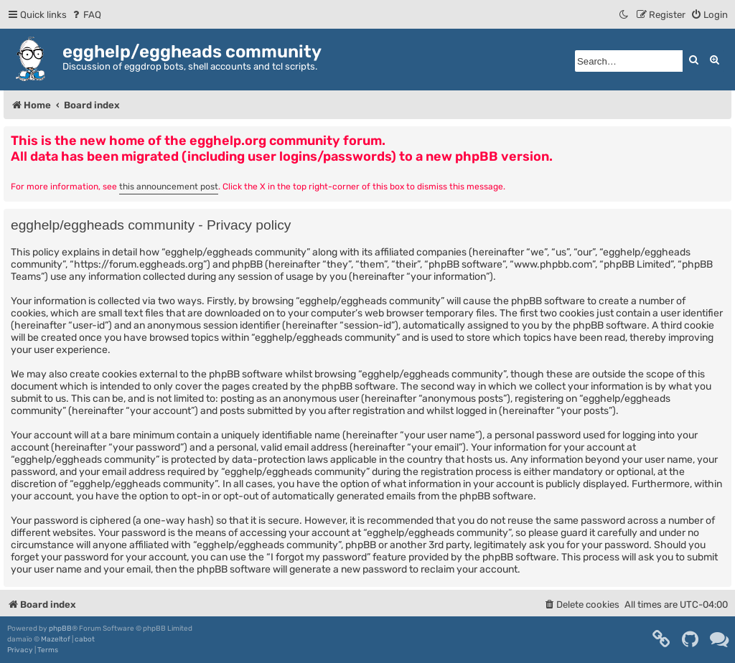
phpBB (60, 628)
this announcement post (168, 187)
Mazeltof (55, 639)
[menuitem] (85, 14)
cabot (85, 639)
